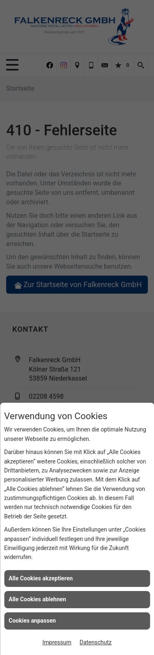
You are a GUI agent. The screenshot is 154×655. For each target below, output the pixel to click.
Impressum (56, 642)
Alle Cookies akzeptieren (41, 578)
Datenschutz (96, 642)
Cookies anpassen (32, 620)
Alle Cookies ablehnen (37, 599)
